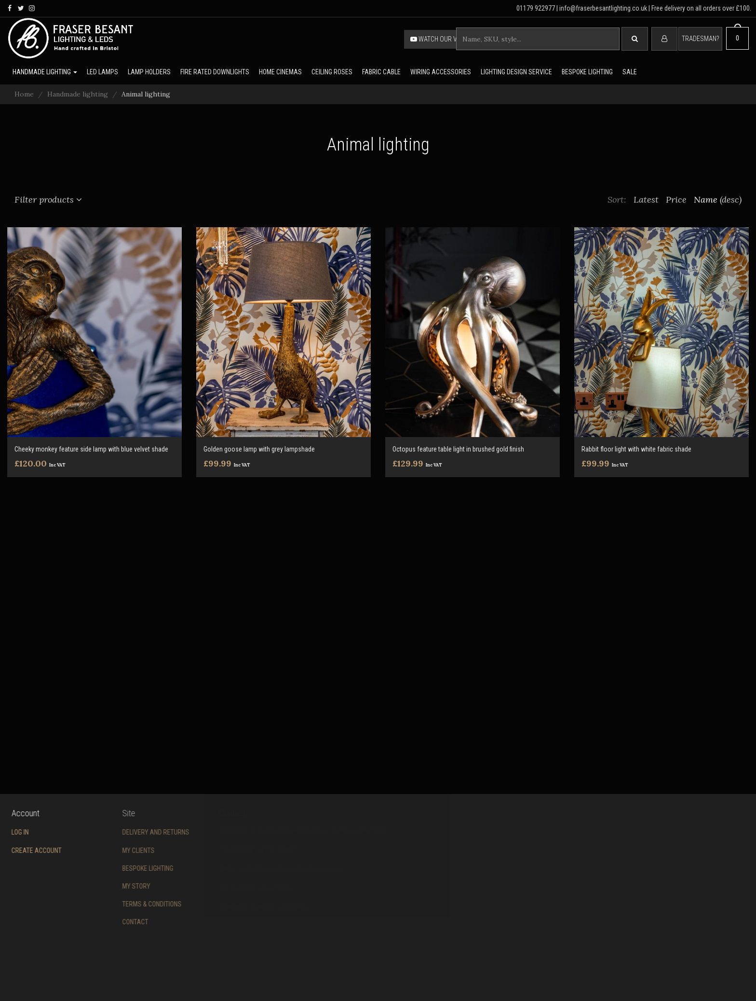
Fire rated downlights (214, 72)
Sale (629, 72)
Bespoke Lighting (121, 868)
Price (676, 199)
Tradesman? (700, 38)
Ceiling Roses (331, 72)
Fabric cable (381, 72)
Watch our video (440, 39)
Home (24, 94)
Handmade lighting (45, 72)
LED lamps (102, 72)
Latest (646, 199)
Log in (9, 832)
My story (109, 886)
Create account (25, 850)
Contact (108, 922)
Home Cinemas (280, 72)
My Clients (111, 850)
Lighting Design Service (516, 72)
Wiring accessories (440, 72)
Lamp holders (149, 72)
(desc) (731, 199)
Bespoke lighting (587, 72)
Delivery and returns (128, 832)
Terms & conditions (125, 904)
